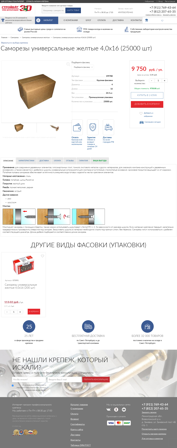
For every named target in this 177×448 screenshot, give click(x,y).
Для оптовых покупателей (12, 1)
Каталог (51, 20)
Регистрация (170, 1)
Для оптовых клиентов (152, 439)
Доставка (44, 161)
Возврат (75, 419)
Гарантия (83, 161)
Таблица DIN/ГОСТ (81, 445)
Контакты (76, 440)
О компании (77, 409)
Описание (8, 161)
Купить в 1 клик (147, 95)
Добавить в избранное (148, 114)
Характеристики (26, 161)
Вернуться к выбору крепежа (14, 43)
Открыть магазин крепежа (37, 1)
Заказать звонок (169, 15)
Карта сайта (77, 430)
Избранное (148, 1)
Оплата (57, 161)
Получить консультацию (96, 379)
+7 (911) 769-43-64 (163, 7)
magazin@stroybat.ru (154, 15)
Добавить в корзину (147, 104)
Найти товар (73, 10)
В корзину (34, 311)
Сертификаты (78, 424)
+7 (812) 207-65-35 (163, 11)
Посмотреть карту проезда (154, 429)
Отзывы (70, 161)
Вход (159, 1)
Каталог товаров (79, 405)
